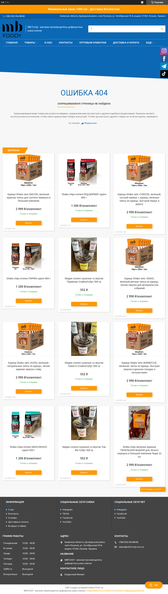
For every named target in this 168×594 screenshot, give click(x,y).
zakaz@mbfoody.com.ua (131, 547)
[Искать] (162, 28)
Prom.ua (99, 587)
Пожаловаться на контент (99, 591)
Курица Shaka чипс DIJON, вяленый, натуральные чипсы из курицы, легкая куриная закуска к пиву (28, 366)
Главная (12, 42)
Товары (30, 42)
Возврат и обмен (17, 526)
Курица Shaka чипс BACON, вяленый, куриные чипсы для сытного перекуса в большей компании (28, 197)
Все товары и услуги (151, 489)
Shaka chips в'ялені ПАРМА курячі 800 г (29, 278)
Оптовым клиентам (92, 42)
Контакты (65, 42)
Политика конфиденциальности (128, 591)
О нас (48, 42)
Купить (28, 223)
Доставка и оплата (126, 42)
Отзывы (12, 518)
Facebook (68, 518)
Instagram (68, 509)
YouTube (67, 522)
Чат (153, 585)
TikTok (66, 513)
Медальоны (90, 123)
